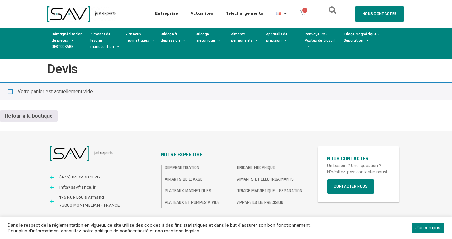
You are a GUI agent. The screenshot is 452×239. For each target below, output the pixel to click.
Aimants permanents (245, 37)
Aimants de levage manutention (105, 38)
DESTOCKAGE (62, 46)
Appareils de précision (277, 37)
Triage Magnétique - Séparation (361, 37)
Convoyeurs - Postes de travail (320, 38)
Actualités (202, 13)
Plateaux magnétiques (140, 37)
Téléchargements (244, 13)
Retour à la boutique (29, 116)
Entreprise (166, 13)
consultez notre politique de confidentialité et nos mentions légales (130, 231)
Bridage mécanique (208, 37)
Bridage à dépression (173, 37)
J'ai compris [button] (427, 228)
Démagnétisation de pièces (67, 37)
